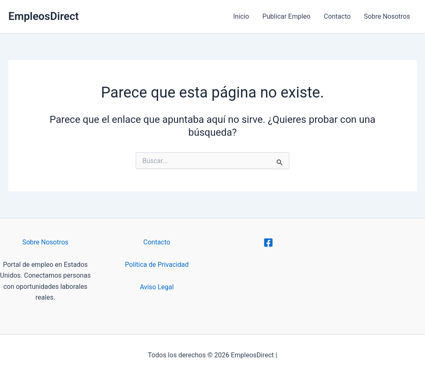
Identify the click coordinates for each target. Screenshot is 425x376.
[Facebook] (268, 242)
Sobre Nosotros (387, 16)
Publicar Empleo (286, 16)
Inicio (241, 16)
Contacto (337, 16)
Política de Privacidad (156, 265)
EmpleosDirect (43, 16)
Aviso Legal (157, 287)
